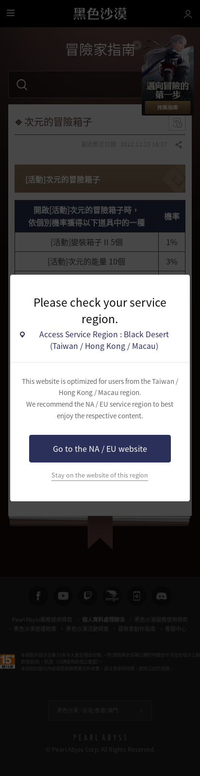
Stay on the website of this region (99, 474)
